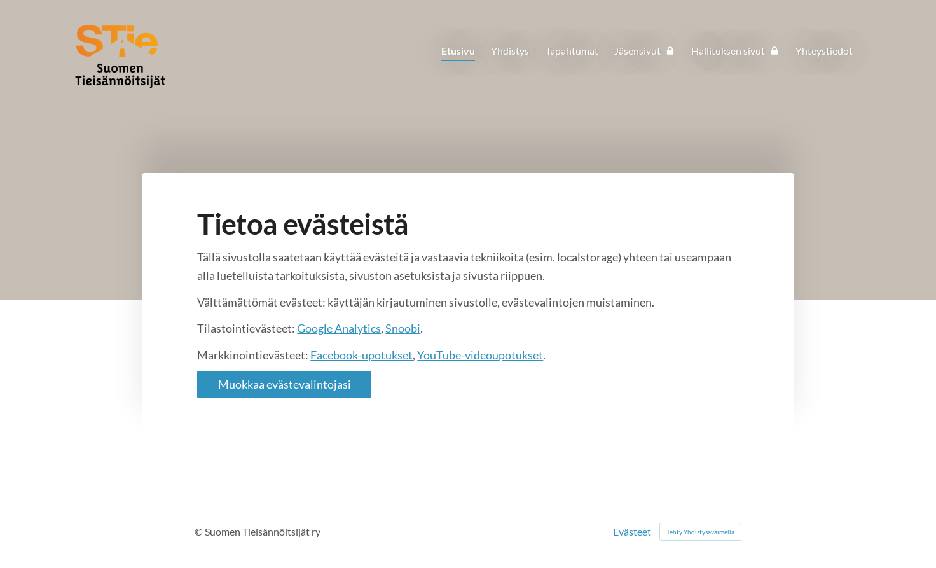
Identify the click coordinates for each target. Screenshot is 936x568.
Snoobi (402, 328)
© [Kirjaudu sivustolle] (200, 531)
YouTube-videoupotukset (480, 355)
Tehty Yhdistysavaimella (700, 532)
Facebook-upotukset (361, 355)
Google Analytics (339, 328)
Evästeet (632, 532)
